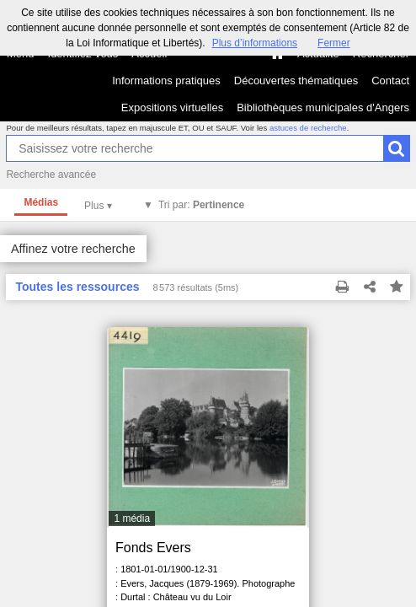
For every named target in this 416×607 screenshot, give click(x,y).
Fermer (333, 43)
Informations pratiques (166, 80)
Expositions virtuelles (172, 107)
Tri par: (201, 205)
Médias (41, 202)
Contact (390, 80)
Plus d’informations (254, 43)
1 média (132, 518)
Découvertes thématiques (296, 80)
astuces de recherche (308, 127)
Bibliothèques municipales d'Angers (323, 107)
